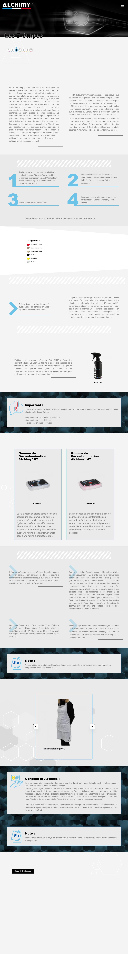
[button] (123, 6)
